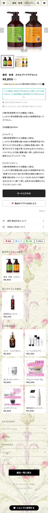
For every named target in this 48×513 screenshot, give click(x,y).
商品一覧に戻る (24, 472)
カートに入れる (24, 193)
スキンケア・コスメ (9, 429)
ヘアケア (5, 460)
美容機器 (6, 437)
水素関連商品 (7, 445)
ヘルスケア (6, 452)
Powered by (24, 488)
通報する (42, 211)
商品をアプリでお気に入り (24, 203)
